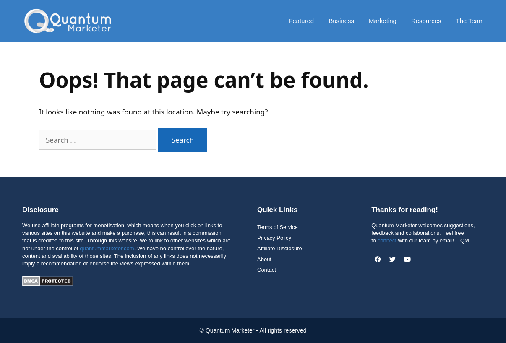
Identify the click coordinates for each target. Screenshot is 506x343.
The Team (470, 20)
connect (387, 240)
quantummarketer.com (107, 248)
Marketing (382, 20)
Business (341, 20)
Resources (426, 20)
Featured (301, 20)
